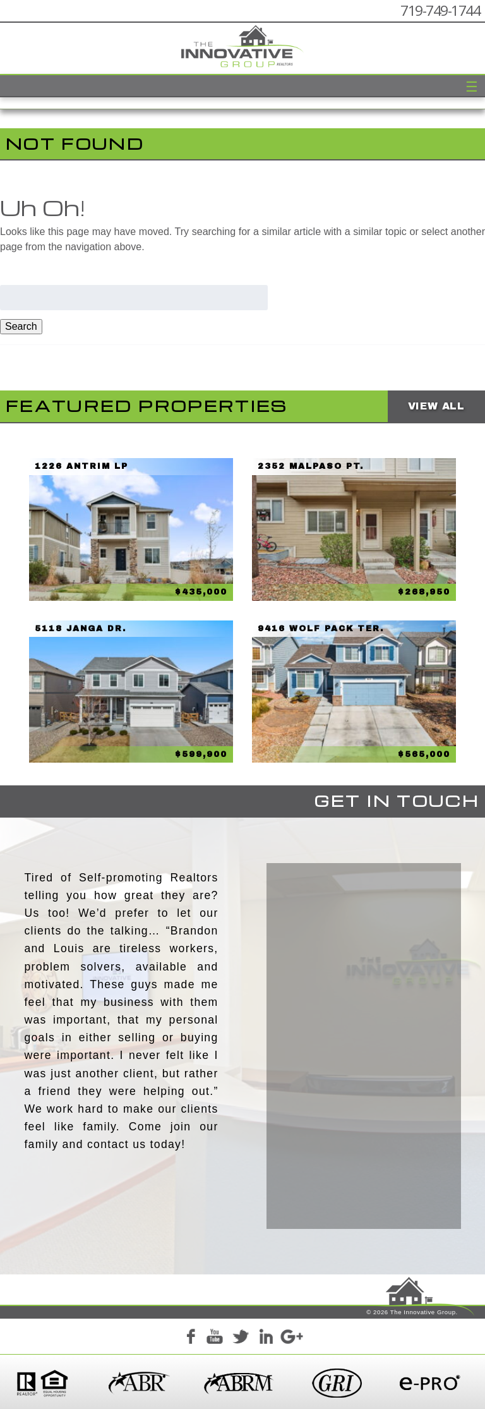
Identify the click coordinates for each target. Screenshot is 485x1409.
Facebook (190, 1339)
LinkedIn (265, 1339)
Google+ (291, 1339)
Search (21, 326)
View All (436, 406)
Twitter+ (240, 1339)
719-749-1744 (440, 10)
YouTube (215, 1339)
